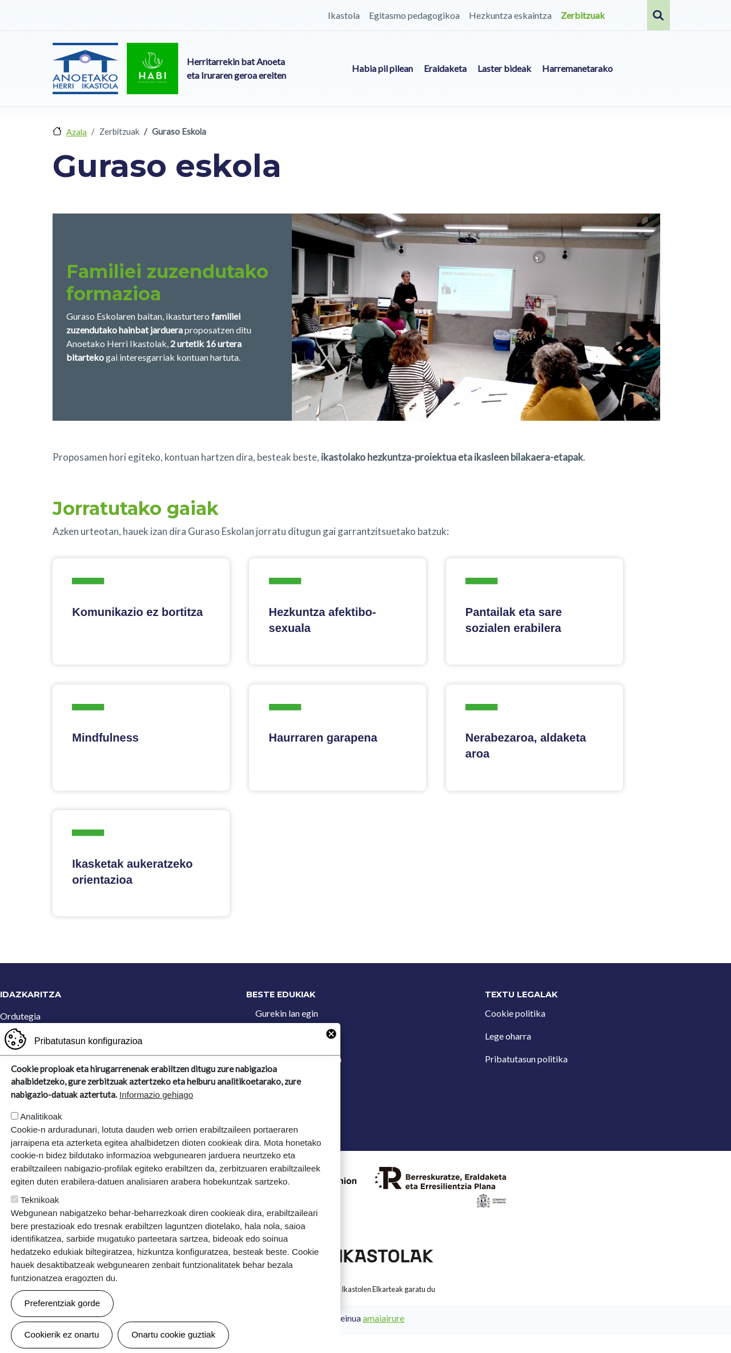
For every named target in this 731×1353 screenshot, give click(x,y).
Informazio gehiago (156, 1095)
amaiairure (383, 1318)
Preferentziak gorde (63, 1303)
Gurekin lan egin (286, 1013)
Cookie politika (515, 1013)
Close (331, 1034)
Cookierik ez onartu (62, 1334)
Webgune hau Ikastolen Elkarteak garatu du (365, 1289)
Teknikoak (40, 1200)
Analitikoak (41, 1116)
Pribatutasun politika (526, 1058)
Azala (76, 132)
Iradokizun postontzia (298, 1058)
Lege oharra (508, 1035)
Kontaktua (276, 1035)
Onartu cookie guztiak (173, 1334)
